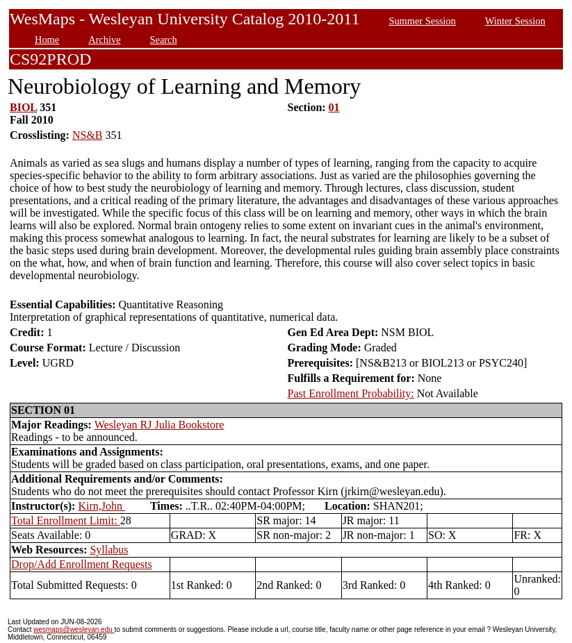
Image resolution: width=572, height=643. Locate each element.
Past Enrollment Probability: (351, 393)
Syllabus (109, 550)
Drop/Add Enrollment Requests (81, 564)
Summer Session (422, 20)
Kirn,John (101, 506)
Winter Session (515, 20)
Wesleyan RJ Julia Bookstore (159, 425)
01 (334, 107)
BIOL (23, 107)
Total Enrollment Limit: (65, 520)
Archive (104, 39)
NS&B (87, 135)
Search (163, 39)
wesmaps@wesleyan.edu (73, 629)
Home (47, 39)
